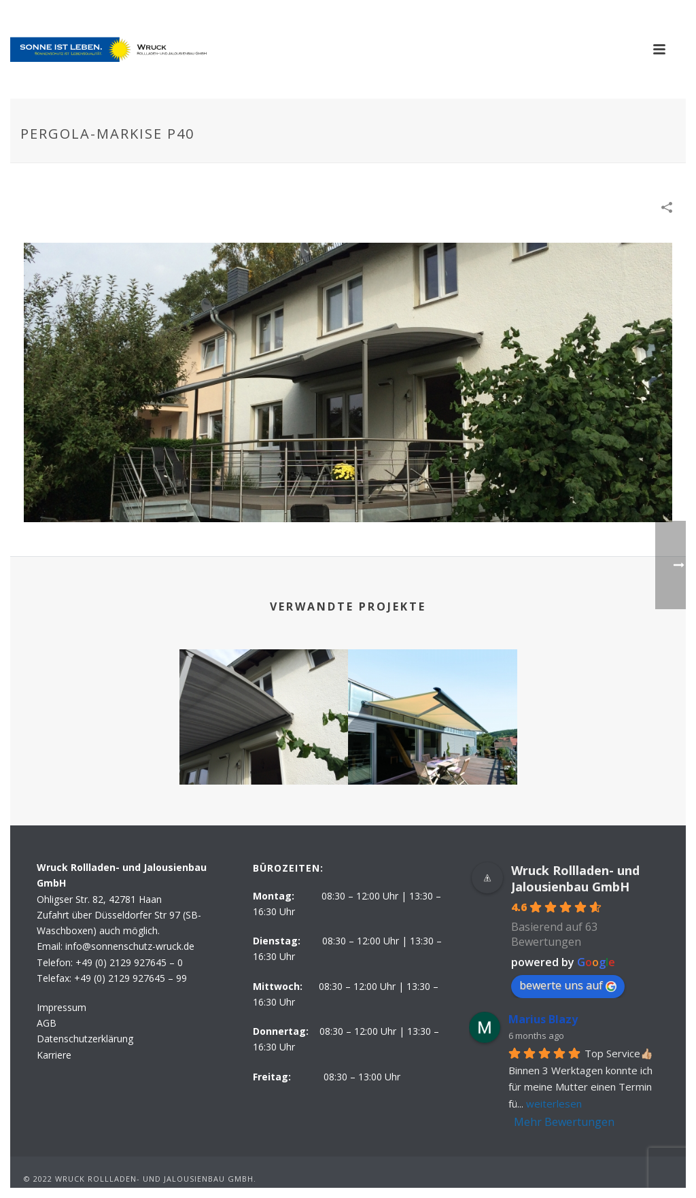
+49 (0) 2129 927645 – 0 (129, 962)
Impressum (61, 1007)
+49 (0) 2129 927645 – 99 (130, 978)
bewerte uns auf (567, 985)
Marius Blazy (543, 1019)
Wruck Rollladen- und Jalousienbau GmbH (575, 878)
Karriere (54, 1054)
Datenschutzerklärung (85, 1038)
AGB (46, 1022)
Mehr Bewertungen (564, 1121)
